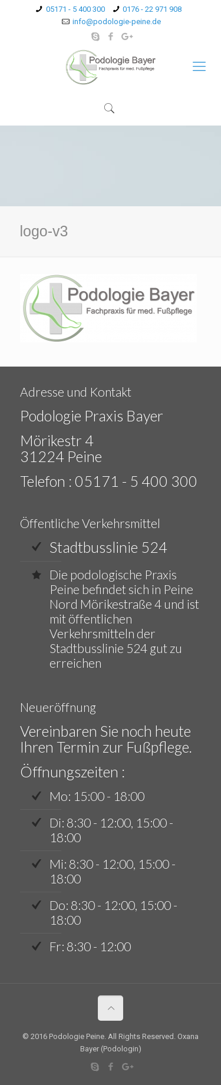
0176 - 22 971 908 (152, 9)
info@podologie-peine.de (116, 21)
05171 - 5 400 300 (75, 9)
